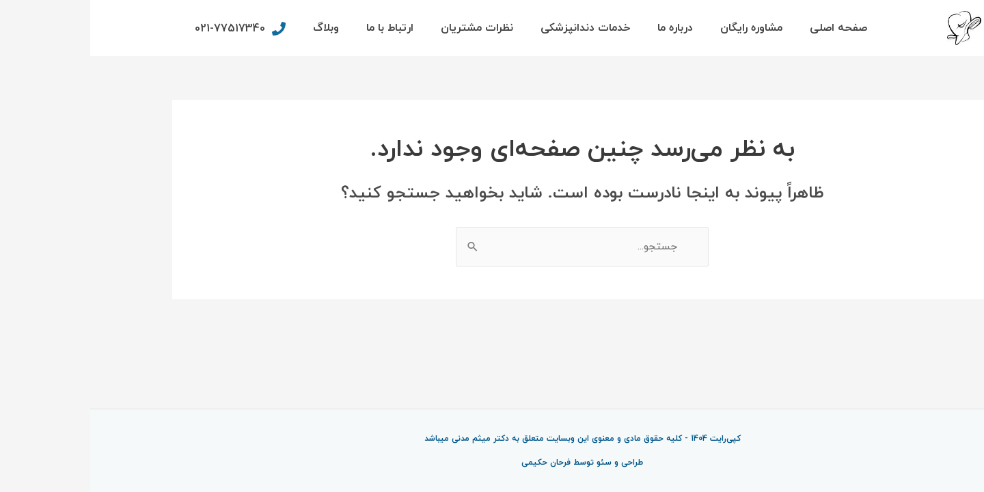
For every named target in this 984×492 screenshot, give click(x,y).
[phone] (148, 28)
